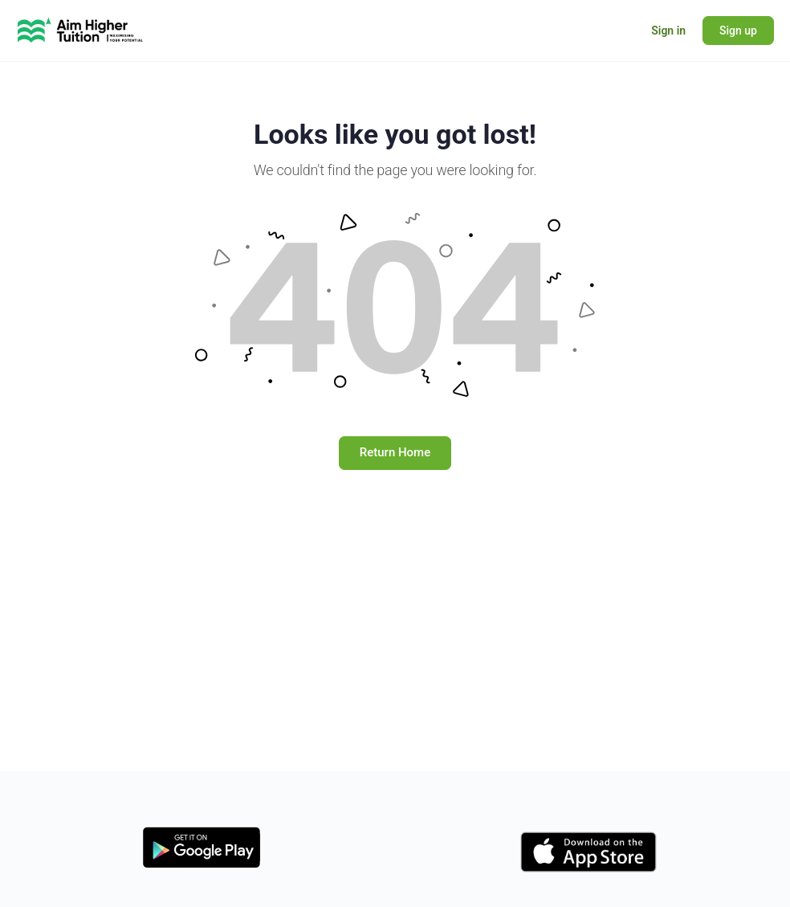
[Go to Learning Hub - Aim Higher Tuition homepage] (80, 29)
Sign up (738, 30)
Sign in (668, 30)
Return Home (395, 452)
